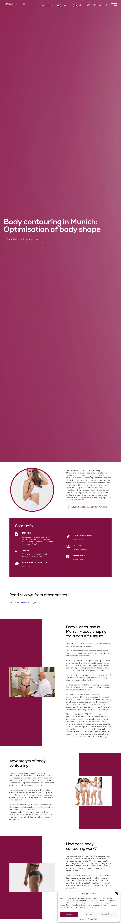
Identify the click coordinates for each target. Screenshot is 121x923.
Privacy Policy (93, 919)
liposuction (89, 675)
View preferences (108, 914)
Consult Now (46, 5)
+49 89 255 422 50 (96, 5)
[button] (116, 894)
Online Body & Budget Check (89, 507)
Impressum (82, 919)
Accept (69, 914)
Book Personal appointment (23, 239)
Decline (89, 914)
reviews (23, 602)
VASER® (97, 700)
